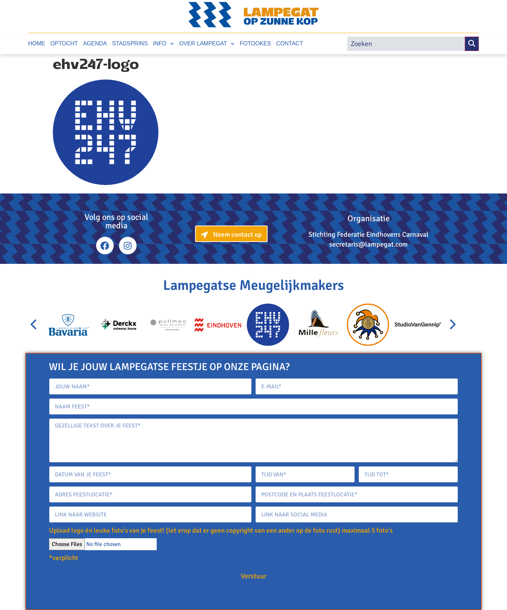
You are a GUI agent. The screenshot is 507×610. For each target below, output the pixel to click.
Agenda (95, 43)
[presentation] (34, 325)
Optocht (64, 43)
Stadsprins (130, 43)
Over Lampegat (206, 43)
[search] (406, 44)
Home (36, 43)
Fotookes (255, 43)
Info (163, 43)
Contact (289, 43)
